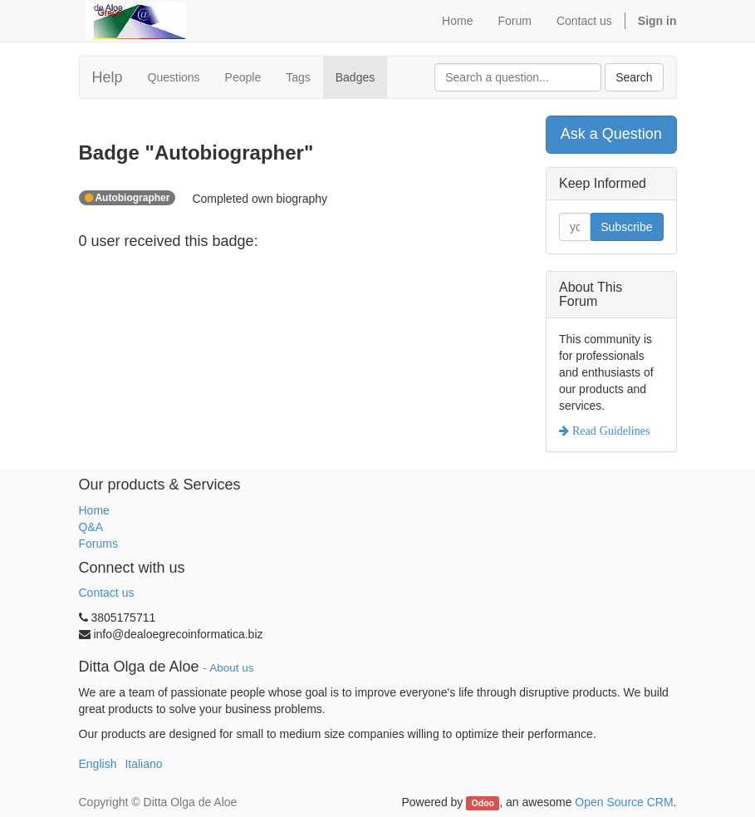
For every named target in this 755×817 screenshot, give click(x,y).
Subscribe (626, 227)
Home (94, 510)
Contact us (107, 592)
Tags (298, 77)
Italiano (143, 763)
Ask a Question (611, 134)
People (243, 77)
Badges (355, 77)
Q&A (91, 527)
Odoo (483, 803)
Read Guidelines (609, 430)
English (98, 763)
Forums (98, 543)
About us (231, 668)
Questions (174, 77)
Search (633, 77)
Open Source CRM (624, 802)
